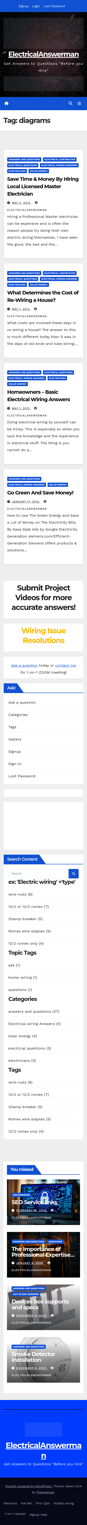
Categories (18, 714)
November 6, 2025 (32, 1368)
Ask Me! (26, 1503)
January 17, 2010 (26, 501)
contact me (65, 665)
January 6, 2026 (30, 1263)
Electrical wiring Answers (59, 165)
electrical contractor (59, 159)
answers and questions (24, 159)
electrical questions (23, 165)
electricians (17, 171)
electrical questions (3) (29, 1048)
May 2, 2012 (22, 202)
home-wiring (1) (22, 977)
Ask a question (24, 665)
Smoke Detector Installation (33, 1357)
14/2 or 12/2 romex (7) (28, 906)
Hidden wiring (64, 1503)
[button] (70, 103)
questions (55, 1241)
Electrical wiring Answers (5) (34, 1024)
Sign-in (15, 764)
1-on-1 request (14, 1514)
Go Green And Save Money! (40, 493)
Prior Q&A (43, 1503)
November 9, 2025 (32, 1315)
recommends (21, 1195)
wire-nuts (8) (20, 894)
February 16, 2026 (32, 1210)
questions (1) (20, 990)
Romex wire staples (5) (29, 931)
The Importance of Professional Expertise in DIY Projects (41, 1255)
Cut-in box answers (26, 1294)
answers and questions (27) (33, 1011)
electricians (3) (22, 1060)
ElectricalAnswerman (43, 54)
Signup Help (38, 1514)
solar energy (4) (22, 1036)
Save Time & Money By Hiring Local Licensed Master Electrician (43, 186)
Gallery (14, 739)
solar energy (39, 171)
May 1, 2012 (21, 309)
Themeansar (45, 1492)
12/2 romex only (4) (26, 943)
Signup (24, 6)
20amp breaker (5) (25, 919)
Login (36, 6)
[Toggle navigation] (79, 103)
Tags (12, 727)
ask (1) (14, 965)
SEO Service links (34, 1202)
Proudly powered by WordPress (28, 1486)
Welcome (10, 1503)
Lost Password (54, 6)
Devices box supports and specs (40, 1304)
